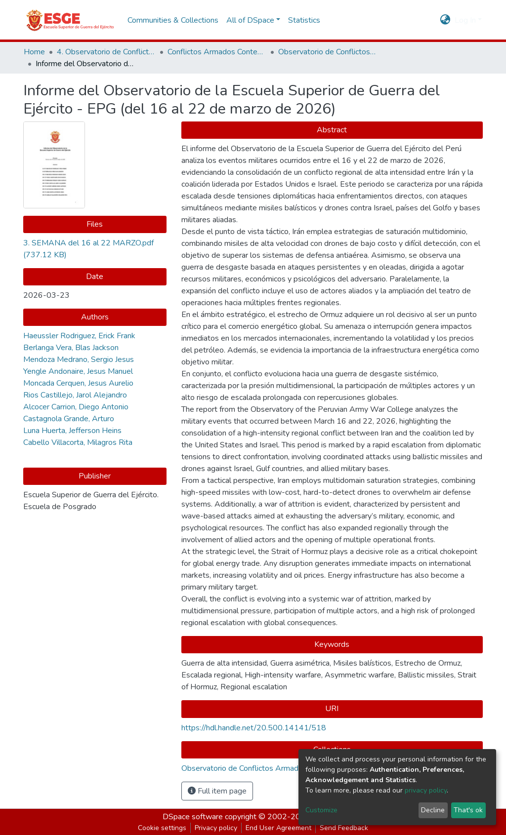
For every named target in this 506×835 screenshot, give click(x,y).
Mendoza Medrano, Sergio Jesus (78, 359)
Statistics (304, 20)
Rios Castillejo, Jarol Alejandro (75, 395)
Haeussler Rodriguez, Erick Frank (79, 335)
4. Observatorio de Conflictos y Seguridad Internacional (106, 51)
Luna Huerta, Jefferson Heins (72, 430)
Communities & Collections (172, 20)
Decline (433, 810)
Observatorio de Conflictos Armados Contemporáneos (327, 51)
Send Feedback (344, 828)
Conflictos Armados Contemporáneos (217, 51)
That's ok (468, 810)
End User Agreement (278, 828)
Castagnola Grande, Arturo (68, 418)
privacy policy (426, 790)
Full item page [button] (217, 791)
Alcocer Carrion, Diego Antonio (75, 406)
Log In (465, 20)
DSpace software (193, 816)
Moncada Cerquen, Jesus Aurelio (78, 383)
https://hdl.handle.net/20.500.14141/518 (253, 727)
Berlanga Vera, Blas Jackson (71, 347)
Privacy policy (216, 828)
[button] (445, 20)
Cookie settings (162, 828)
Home (34, 51)
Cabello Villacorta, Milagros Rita (77, 442)
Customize (321, 810)
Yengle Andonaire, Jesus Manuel (78, 371)
